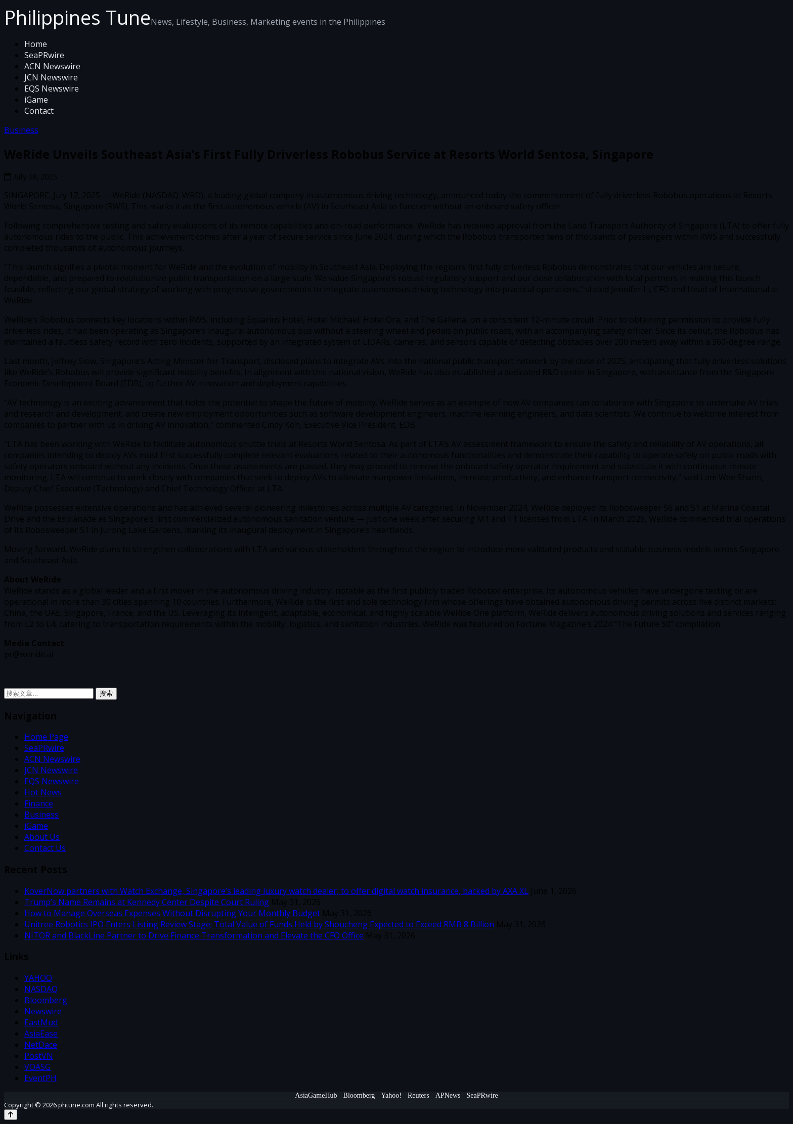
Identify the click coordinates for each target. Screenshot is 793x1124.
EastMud (41, 1022)
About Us (42, 836)
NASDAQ (41, 989)
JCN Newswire (51, 77)
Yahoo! (391, 1095)
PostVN (38, 1055)
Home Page (46, 736)
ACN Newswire (52, 66)
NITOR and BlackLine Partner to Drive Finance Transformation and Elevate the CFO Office (194, 935)
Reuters (418, 1095)
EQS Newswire (51, 88)
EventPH (40, 1078)
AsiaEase (41, 1033)
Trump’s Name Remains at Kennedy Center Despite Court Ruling (146, 902)
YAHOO (38, 977)
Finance (38, 803)
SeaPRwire (44, 55)
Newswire (43, 1011)
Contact (39, 110)
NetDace (40, 1044)
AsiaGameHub (316, 1095)
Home (35, 44)
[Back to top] (10, 1114)
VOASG (37, 1066)
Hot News (43, 792)
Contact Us (45, 847)
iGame (36, 99)
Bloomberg (45, 1000)
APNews (448, 1095)
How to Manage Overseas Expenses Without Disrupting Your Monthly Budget (172, 913)
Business (21, 130)
